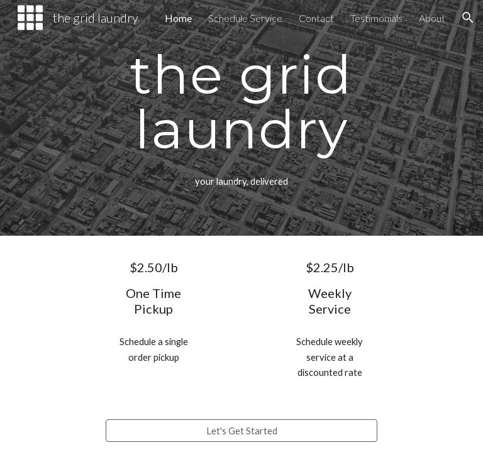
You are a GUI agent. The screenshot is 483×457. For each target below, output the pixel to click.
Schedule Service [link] (245, 18)
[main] (241, 101)
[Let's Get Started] (241, 430)
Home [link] (178, 18)
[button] (468, 18)
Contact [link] (316, 18)
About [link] (432, 18)
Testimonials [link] (376, 18)
